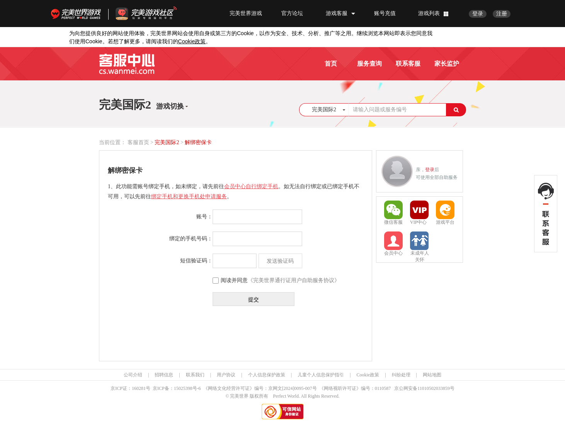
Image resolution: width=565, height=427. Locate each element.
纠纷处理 (401, 375)
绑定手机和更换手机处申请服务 (189, 196)
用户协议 (226, 375)
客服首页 (138, 142)
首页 (331, 63)
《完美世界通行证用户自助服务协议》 (294, 280)
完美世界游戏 (78, 13)
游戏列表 (429, 13)
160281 (139, 388)
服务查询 (369, 63)
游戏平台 (445, 213)
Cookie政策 (367, 375)
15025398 (183, 388)
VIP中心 (419, 213)
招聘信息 (164, 375)
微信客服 (393, 213)
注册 (501, 14)
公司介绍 (133, 375)
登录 (477, 14)
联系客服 (408, 63)
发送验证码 (280, 261)
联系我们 (195, 375)
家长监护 (446, 63)
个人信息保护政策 (266, 375)
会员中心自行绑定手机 (251, 186)
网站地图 (432, 375)
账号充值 (385, 13)
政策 (192, 41)
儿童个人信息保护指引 (321, 375)
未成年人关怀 (419, 244)
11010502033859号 (435, 388)
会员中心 (393, 243)
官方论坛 (292, 13)
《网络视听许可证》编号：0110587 (355, 388)
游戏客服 (336, 13)
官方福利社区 (153, 13)
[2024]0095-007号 (299, 388)
